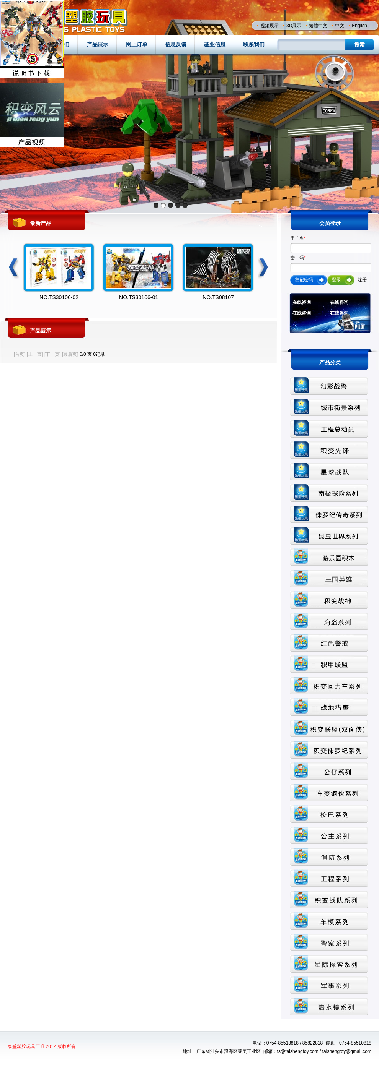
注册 (362, 279)
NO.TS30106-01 (138, 297)
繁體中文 (318, 25)
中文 (339, 25)
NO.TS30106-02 (58, 297)
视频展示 (269, 25)
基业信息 (214, 44)
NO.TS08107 (218, 297)
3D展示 (293, 25)
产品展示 (97, 44)
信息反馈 (175, 44)
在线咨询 (301, 302)
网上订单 (136, 44)
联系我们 (254, 44)
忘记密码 (304, 279)
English (359, 25)
